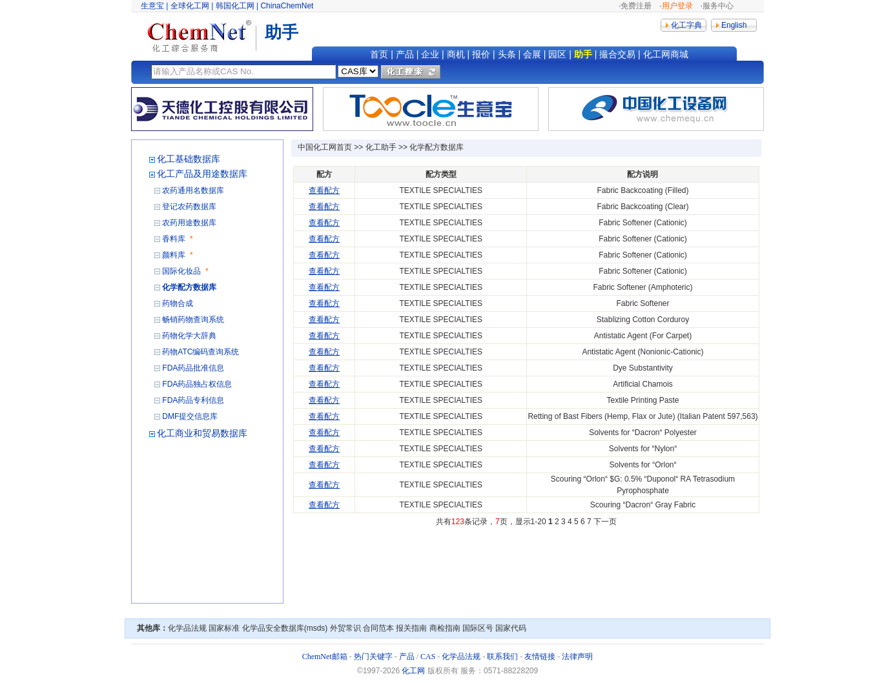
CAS (427, 656)
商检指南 (444, 628)
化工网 (413, 670)
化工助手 (380, 147)
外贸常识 (345, 628)
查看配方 (324, 190)
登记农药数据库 (189, 206)
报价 (481, 54)
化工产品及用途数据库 (202, 173)
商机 (456, 54)
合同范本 (378, 628)
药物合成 (177, 303)
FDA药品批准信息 (193, 367)
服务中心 (718, 5)
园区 (557, 54)
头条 (507, 54)
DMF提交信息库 (190, 416)
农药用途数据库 (189, 222)
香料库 (173, 238)
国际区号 (477, 628)
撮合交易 (617, 54)
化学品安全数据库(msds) (285, 628)
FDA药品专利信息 (193, 400)
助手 (583, 54)
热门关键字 (373, 656)
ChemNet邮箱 (324, 656)
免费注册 (636, 5)
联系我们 (502, 656)
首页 (379, 54)
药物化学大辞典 (189, 335)
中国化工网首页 (325, 147)
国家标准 (224, 628)
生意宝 (152, 5)
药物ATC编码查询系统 (200, 351)
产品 (405, 54)
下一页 (605, 521)
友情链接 (539, 656)
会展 (532, 54)
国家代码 (510, 628)
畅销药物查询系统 (193, 319)
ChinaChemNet (286, 5)
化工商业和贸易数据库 (202, 433)
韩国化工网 (235, 5)
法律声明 (577, 656)
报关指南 (411, 628)
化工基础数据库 (188, 159)
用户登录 (677, 5)
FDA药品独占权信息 (197, 384)
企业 (430, 54)
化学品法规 (187, 628)
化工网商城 (665, 54)
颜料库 (173, 255)
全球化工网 (189, 5)
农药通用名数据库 (193, 190)
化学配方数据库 (189, 287)
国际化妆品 (181, 271)
